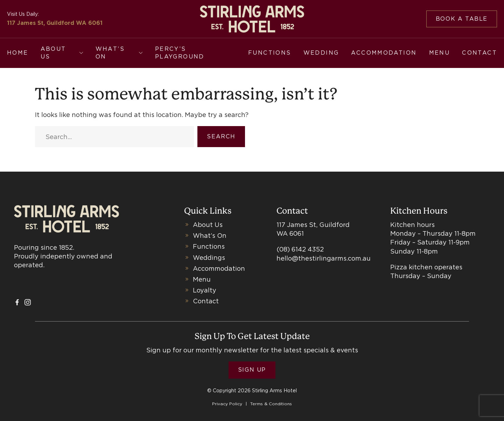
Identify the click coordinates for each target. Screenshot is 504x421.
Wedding (321, 52)
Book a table (462, 18)
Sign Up (252, 369)
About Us (53, 53)
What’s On (110, 53)
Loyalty (204, 290)
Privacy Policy (227, 403)
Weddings (209, 257)
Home (17, 52)
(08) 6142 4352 (300, 249)
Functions (269, 52)
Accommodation (383, 52)
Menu (439, 52)
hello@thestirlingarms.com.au (323, 258)
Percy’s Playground (179, 53)
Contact (479, 52)
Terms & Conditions (271, 403)
